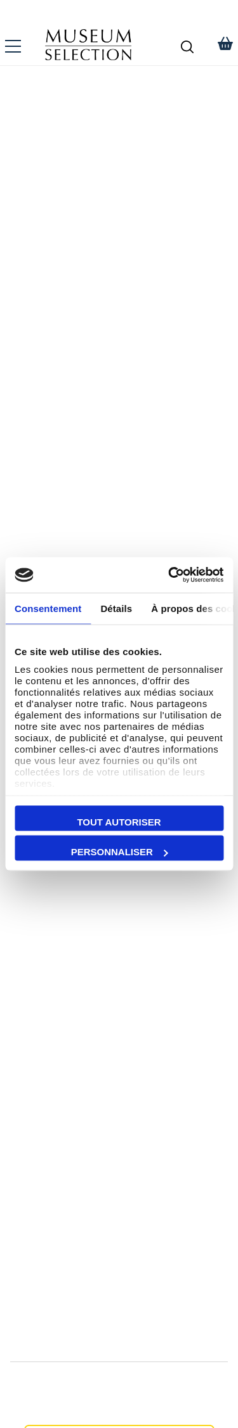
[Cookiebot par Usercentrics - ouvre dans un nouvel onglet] (169, 575)
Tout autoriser (119, 821)
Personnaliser (119, 851)
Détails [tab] (116, 607)
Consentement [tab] (48, 607)
